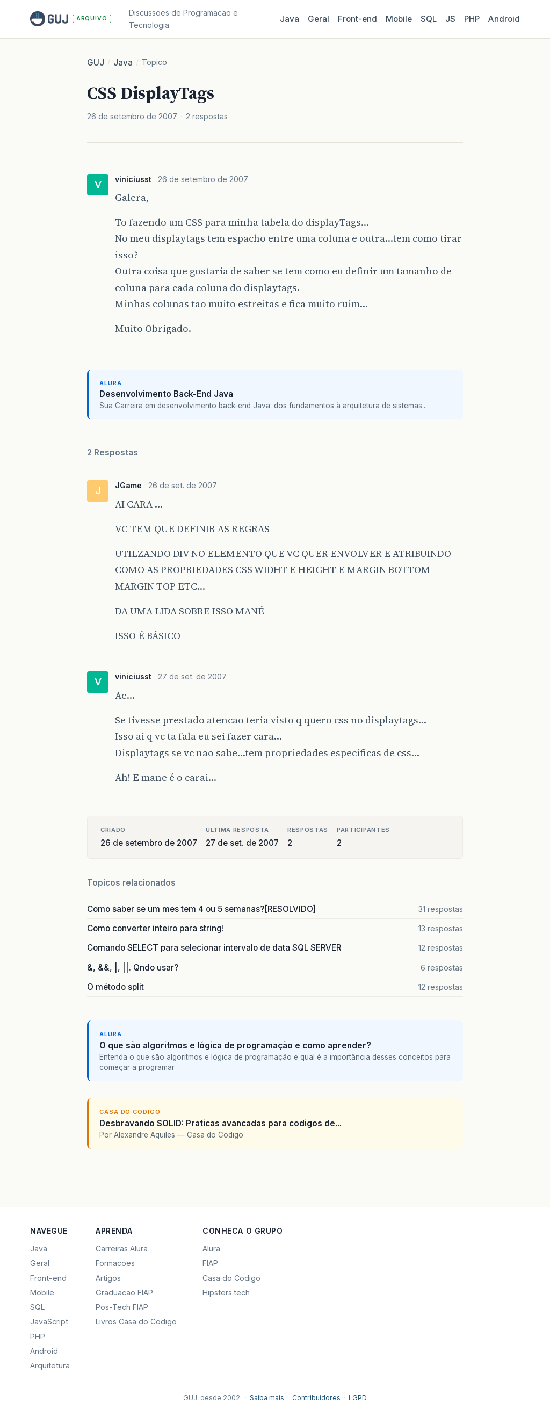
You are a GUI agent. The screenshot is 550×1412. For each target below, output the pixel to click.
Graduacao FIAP (124, 1292)
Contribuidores (316, 1398)
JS (450, 19)
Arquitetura (50, 1365)
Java (289, 19)
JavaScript (49, 1321)
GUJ (95, 62)
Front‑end (357, 19)
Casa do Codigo (231, 1278)
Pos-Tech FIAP (122, 1307)
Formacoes (115, 1263)
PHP (472, 19)
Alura (211, 1248)
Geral (318, 19)
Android (504, 19)
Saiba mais (267, 1398)
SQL (429, 19)
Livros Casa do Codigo (136, 1321)
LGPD (358, 1398)
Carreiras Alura (122, 1248)
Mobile (399, 19)
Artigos (108, 1278)
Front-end (48, 1278)
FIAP (210, 1263)
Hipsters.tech (226, 1292)
